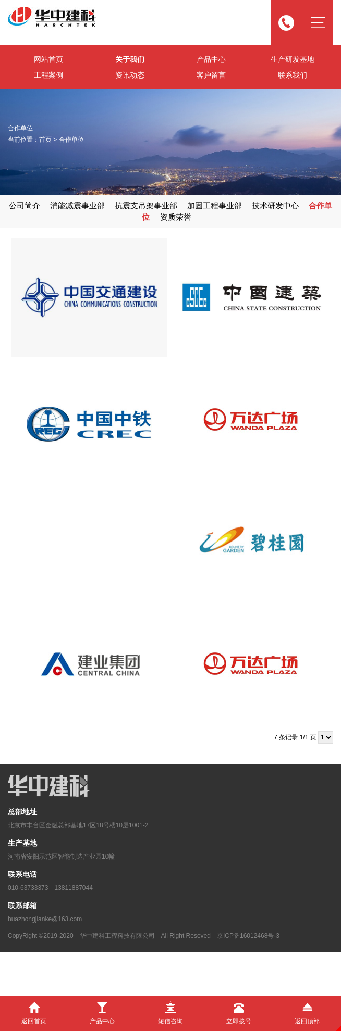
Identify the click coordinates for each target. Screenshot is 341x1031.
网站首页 (48, 59)
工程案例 (48, 75)
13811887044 (73, 887)
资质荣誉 (175, 216)
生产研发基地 (292, 59)
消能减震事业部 (77, 205)
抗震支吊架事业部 (146, 205)
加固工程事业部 (214, 205)
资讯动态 (129, 75)
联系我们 (292, 75)
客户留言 (211, 75)
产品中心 (211, 59)
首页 (45, 139)
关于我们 (129, 59)
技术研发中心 (275, 205)
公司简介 (24, 205)
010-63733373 (28, 887)
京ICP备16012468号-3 (248, 935)
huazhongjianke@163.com (45, 919)
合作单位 (71, 139)
